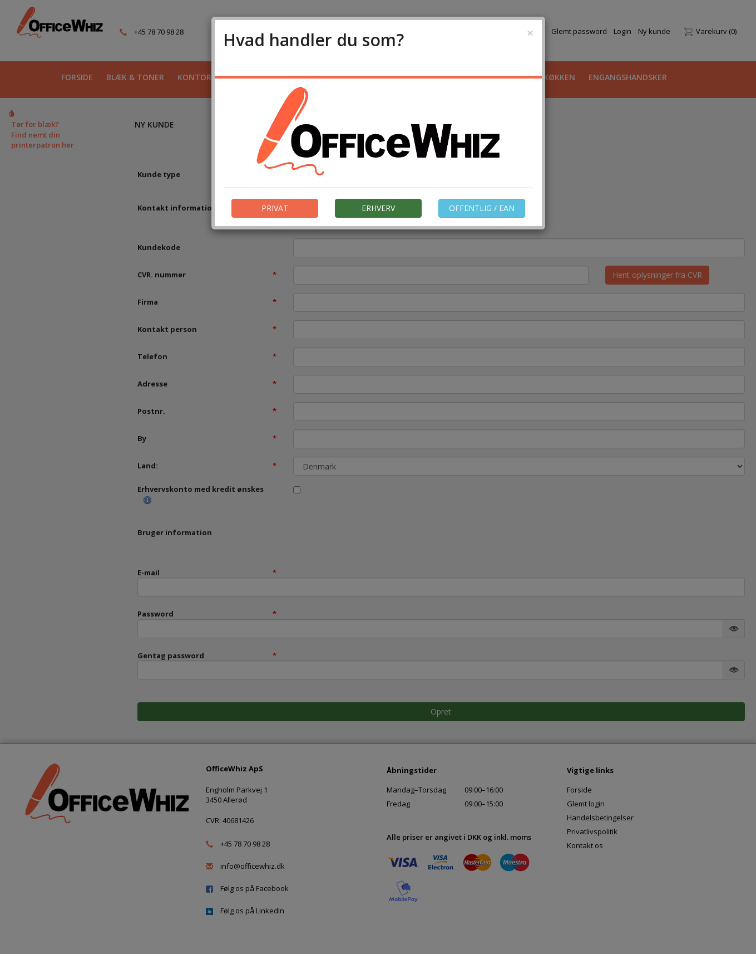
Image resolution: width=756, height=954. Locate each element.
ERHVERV (378, 208)
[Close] (530, 33)
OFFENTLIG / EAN (482, 208)
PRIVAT (274, 208)
